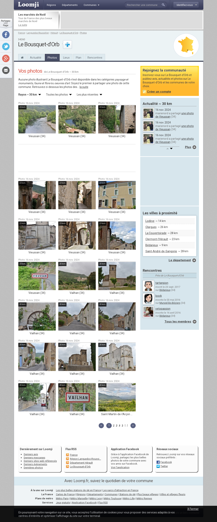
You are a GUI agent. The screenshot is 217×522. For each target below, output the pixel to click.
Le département (180, 260)
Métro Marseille (79, 498)
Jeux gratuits (63, 502)
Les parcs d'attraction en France (120, 490)
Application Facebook (84, 502)
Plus (188, 147)
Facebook (166, 462)
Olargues (151, 227)
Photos (83, 33)
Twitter (164, 466)
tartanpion (161, 282)
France (21, 33)
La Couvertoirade (156, 233)
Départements (95, 494)
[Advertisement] (132, 20)
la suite (84, 86)
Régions (81, 494)
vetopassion (162, 308)
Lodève (149, 221)
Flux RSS (71, 449)
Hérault (54, 33)
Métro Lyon (95, 498)
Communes (111, 494)
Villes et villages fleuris (172, 494)
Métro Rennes (144, 498)
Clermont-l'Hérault (156, 239)
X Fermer (193, 508)
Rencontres (95, 57)
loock (158, 295)
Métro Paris (62, 498)
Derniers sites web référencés (40, 460)
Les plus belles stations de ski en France (78, 490)
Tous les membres (178, 321)
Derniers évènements (35, 464)
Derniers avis (31, 454)
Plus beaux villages (147, 494)
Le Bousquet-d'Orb (69, 33)
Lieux (66, 57)
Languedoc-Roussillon (38, 33)
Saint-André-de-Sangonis (161, 251)
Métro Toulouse (112, 498)
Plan (78, 57)
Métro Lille (129, 498)
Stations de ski (127, 494)
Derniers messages (34, 457)
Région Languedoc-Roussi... (85, 458)
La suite (22, 24)
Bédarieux (151, 245)
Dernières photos (33, 467)
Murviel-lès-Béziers (169, 302)
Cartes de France (65, 494)
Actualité (35, 57)
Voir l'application (120, 467)
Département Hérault (81, 462)
